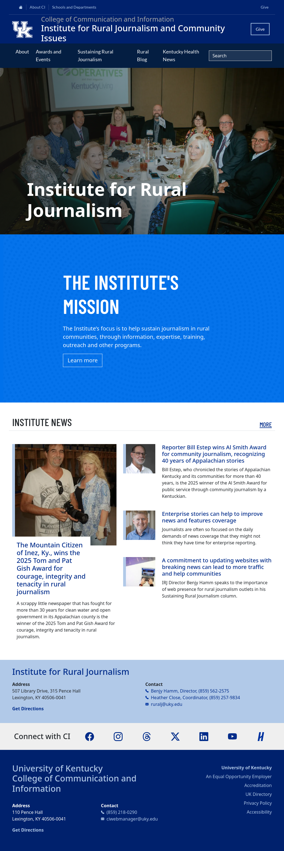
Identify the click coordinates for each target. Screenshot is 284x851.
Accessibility (259, 812)
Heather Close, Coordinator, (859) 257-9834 (195, 697)
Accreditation (258, 785)
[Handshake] (261, 736)
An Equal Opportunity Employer (239, 776)
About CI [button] (37, 7)
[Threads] (146, 736)
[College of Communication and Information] (24, 29)
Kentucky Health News (181, 55)
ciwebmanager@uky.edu (132, 819)
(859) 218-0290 (121, 812)
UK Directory (258, 794)
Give (264, 7)
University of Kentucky (57, 768)
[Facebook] (89, 736)
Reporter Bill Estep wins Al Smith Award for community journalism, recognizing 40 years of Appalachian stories (214, 454)
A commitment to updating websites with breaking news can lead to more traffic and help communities (217, 567)
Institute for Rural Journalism (70, 671)
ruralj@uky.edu (166, 704)
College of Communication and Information (74, 783)
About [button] (22, 51)
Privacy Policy (258, 803)
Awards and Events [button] (48, 55)
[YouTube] (232, 736)
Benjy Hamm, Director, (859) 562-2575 (190, 691)
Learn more (83, 360)
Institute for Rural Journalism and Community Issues (133, 33)
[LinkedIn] (203, 736)
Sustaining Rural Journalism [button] (95, 55)
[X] (175, 736)
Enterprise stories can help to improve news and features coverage (212, 517)
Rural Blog (143, 55)
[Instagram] (118, 736)
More (266, 424)
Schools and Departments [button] (74, 7)
